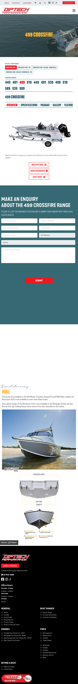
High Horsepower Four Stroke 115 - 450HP (18, 638)
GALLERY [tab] (57, 105)
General (5, 608)
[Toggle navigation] (73, 10)
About (7, 3)
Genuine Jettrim (48, 655)
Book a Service (10, 566)
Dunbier (45, 648)
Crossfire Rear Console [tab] (45, 67)
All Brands (46, 645)
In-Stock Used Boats (50, 617)
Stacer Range (47, 612)
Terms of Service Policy (12, 624)
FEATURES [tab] (69, 105)
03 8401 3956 (7, 575)
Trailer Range (47, 640)
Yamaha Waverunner (49, 652)
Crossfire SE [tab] (24, 67)
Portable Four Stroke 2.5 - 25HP (14, 633)
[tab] (7, 82)
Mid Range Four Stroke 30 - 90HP (15, 635)
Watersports (47, 635)
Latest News (27, 3)
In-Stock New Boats (49, 615)
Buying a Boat (8, 662)
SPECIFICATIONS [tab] (29, 105)
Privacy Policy (8, 622)
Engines (5, 629)
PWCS (43, 629)
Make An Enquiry (9, 667)
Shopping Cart (8, 620)
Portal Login (8, 617)
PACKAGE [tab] (45, 105)
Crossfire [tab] (11, 67)
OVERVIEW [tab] (12, 105)
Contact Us (16, 3)
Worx (44, 657)
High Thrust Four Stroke (12, 640)
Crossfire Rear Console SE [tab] (19, 72)
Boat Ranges (47, 608)
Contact (6, 615)
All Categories (47, 633)
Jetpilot (45, 638)
